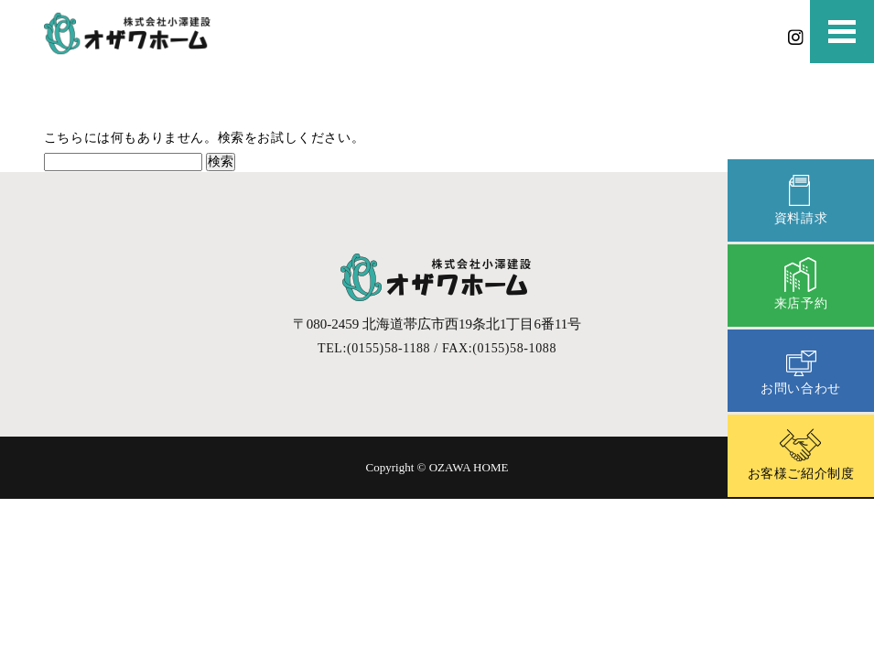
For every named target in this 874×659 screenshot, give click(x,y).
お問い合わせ (801, 368)
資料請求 (800, 198)
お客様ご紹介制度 (801, 453)
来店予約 (800, 283)
